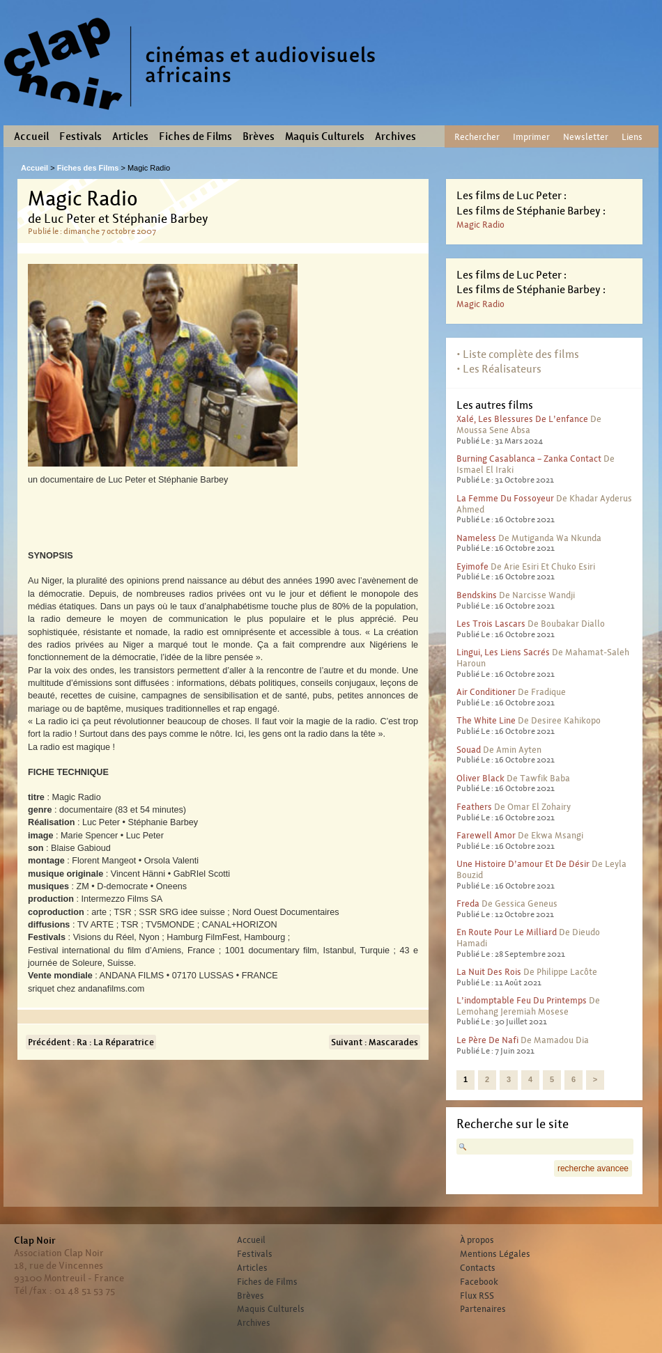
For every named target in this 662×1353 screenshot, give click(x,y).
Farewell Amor (486, 835)
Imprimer (531, 137)
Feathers (474, 806)
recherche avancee (593, 1168)
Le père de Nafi (487, 1040)
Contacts (477, 1268)
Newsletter (585, 137)
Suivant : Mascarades (374, 1042)
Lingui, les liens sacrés (503, 652)
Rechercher (477, 137)
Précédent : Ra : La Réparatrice (91, 1042)
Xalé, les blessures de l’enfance (522, 419)
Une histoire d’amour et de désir (523, 864)
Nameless (476, 538)
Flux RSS (477, 1295)
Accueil (31, 136)
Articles (130, 136)
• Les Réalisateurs (498, 368)
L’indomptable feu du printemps (521, 1000)
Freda (467, 903)
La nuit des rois (488, 972)
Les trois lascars (490, 623)
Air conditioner (486, 692)
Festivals (80, 136)
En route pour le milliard (506, 932)
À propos (477, 1240)
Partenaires (483, 1309)
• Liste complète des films (517, 354)
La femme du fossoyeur (505, 498)
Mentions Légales (495, 1254)
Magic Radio (480, 224)
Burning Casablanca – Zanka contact (528, 458)
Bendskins (476, 595)
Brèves (259, 136)
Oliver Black (480, 778)
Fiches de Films (195, 136)
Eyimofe (472, 566)
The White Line (486, 720)
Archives (395, 136)
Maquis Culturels (324, 136)
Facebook (479, 1282)
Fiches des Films (88, 168)
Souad (468, 749)
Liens (632, 137)
